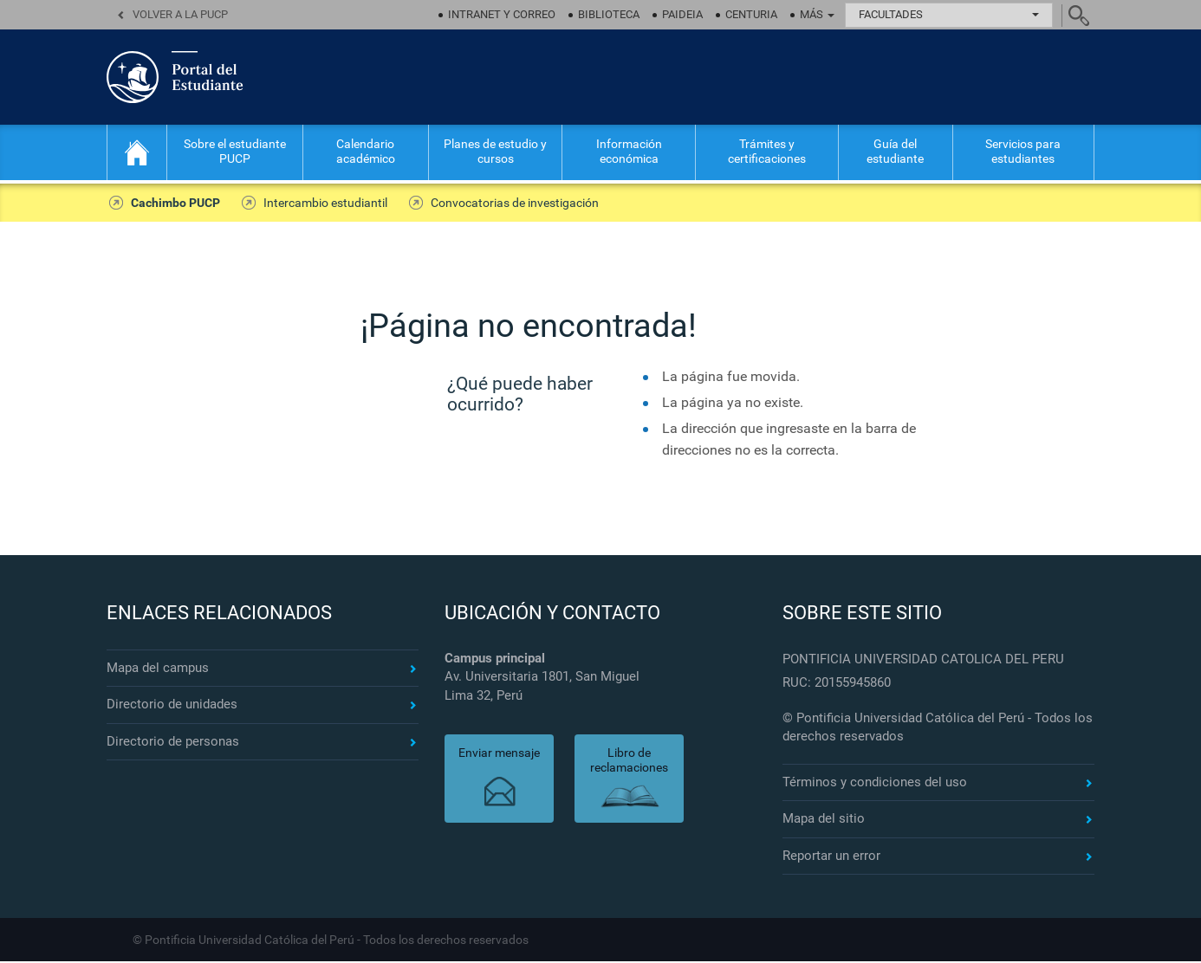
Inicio (136, 152)
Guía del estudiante (895, 151)
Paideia (682, 14)
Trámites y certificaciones (767, 151)
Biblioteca (608, 14)
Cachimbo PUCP (172, 203)
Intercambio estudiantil (318, 203)
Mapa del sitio (823, 821)
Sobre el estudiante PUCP (235, 151)
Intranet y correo (501, 14)
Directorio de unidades (172, 706)
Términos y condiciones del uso (874, 784)
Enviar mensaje (499, 755)
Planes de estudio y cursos (495, 151)
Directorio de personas (173, 743)
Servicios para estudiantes (1023, 151)
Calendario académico (365, 151)
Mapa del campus (158, 669)
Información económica (629, 151)
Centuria (751, 14)
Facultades (949, 14)
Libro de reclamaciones (629, 762)
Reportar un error (831, 857)
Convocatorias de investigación (502, 203)
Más (817, 14)
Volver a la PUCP (180, 14)
